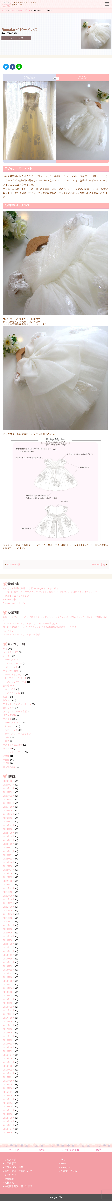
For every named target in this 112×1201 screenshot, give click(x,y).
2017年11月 (9, 1014)
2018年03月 (9, 999)
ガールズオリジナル (14, 674)
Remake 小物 (9, 599)
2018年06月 (9, 988)
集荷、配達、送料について (19, 1171)
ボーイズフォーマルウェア (18, 733)
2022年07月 (9, 869)
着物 (7, 741)
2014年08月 (9, 1106)
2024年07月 (9, 840)
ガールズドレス (12, 659)
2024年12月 (9, 825)
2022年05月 (9, 877)
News (63, 1163)
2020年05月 (9, 944)
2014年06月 (9, 1114)
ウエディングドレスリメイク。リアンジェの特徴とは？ (30, 623)
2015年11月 (9, 1077)
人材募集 (9, 1182)
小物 (7, 737)
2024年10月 (9, 829)
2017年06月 (9, 1029)
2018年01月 (9, 1007)
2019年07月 (9, 962)
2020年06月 (9, 940)
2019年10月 (9, 958)
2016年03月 (9, 1066)
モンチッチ (8, 631)
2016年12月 (9, 1040)
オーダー (7, 656)
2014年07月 (9, 1110)
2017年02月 (9, 1036)
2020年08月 (9, 936)
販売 (42, 1149)
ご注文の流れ (12, 1159)
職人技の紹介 (9, 767)
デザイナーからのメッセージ (17, 704)
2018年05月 (9, 992)
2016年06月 (9, 1058)
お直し (6, 696)
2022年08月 (9, 866)
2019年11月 (9, 955)
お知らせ (7, 700)
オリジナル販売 (10, 671)
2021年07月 (9, 903)
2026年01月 (9, 796)
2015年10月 (9, 1081)
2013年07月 (9, 1129)
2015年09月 (9, 1084)
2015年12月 (9, 1073)
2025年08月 (9, 814)
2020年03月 (9, 947)
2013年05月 (9, 1132)
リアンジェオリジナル (16, 682)
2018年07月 (9, 984)
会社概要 (9, 1178)
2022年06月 (9, 873)
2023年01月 (9, 855)
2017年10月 (9, 1018)
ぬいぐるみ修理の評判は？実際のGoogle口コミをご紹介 (30, 588)
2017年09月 (9, 1021)
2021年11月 (9, 888)
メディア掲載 (9, 715)
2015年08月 (9, 1088)
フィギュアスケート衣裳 (15, 711)
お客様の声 (8, 685)
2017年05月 (9, 1032)
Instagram (66, 1167)
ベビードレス (16, 38)
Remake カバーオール (14, 603)
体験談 (6, 756)
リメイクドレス (12, 693)
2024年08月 (9, 836)
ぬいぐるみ (10, 689)
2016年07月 (9, 1055)
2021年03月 (9, 918)
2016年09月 (9, 1051)
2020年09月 (9, 932)
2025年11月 (9, 803)
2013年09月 (9, 1125)
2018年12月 (9, 969)
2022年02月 (9, 884)
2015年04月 (9, 1103)
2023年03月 (9, 847)
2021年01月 (9, 925)
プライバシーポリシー (16, 1167)
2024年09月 (9, 833)
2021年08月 (9, 899)
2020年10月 (9, 929)
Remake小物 (13, 564)
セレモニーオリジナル (16, 678)
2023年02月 (9, 851)
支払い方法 (10, 1175)
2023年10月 (9, 844)
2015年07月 (9, 1092)
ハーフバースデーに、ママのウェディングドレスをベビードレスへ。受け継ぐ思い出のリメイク (50, 592)
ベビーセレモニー (13, 663)
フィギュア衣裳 (70, 1149)
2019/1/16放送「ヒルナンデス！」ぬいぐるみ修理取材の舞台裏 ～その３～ (40, 627)
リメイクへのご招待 (13, 745)
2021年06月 (9, 907)
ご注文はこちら (69, 1171)
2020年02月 (9, 951)
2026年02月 (9, 792)
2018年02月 (9, 1003)
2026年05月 (9, 781)
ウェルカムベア (10, 652)
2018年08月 (9, 981)
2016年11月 (9, 1043)
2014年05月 (9, 1118)
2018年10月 (9, 977)
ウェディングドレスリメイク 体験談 (21, 634)
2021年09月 (9, 896)
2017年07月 (9, 1025)
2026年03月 (9, 788)
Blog (5, 648)
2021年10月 (9, 892)
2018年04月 (9, 995)
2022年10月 (9, 862)
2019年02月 (9, 966)
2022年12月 (9, 858)
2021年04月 (9, 914)
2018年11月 (9, 973)
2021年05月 (9, 910)
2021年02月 (9, 921)
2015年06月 (9, 1095)
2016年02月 (9, 1069)
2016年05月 (9, 1062)
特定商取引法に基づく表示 (19, 1186)
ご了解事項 (10, 1163)
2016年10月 (9, 1047)
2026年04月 (9, 784)
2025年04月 (9, 821)
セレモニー (10, 726)
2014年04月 (9, 1121)
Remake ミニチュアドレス (16, 596)
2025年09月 (9, 810)
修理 (98, 1149)
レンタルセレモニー (14, 752)
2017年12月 (9, 1010)
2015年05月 (9, 1099)
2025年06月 (9, 818)
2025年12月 (9, 799)
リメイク (7, 719)
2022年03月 (9, 881)
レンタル (7, 748)
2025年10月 (9, 807)
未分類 (6, 759)
